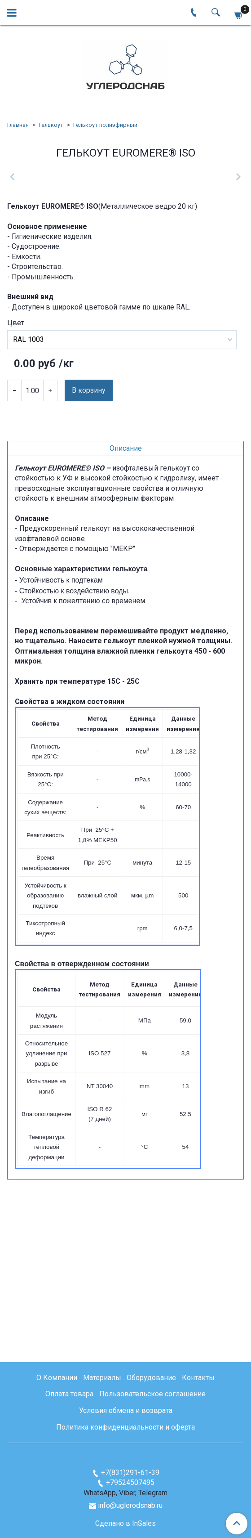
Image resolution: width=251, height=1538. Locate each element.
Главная (18, 124)
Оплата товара (69, 1394)
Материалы (102, 1377)
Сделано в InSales (125, 1523)
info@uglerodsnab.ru (130, 1505)
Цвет (15, 476)
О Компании (56, 1377)
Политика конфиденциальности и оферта (125, 1427)
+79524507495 (130, 1483)
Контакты (198, 1377)
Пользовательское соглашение (152, 1394)
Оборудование (151, 1377)
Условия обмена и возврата (125, 1411)
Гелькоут (51, 124)
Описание (126, 602)
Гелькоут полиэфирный (105, 124)
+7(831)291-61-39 (130, 1472)
